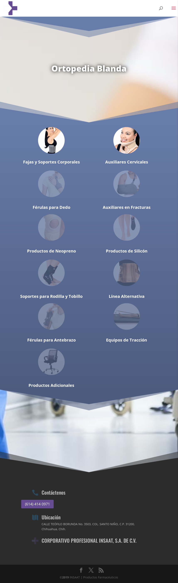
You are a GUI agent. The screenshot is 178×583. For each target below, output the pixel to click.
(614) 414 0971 (37, 503)
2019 (65, 577)
